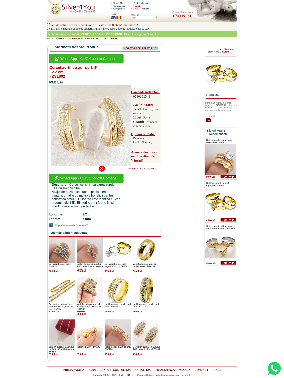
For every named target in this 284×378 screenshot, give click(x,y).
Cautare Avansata (141, 8)
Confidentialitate (140, 3)
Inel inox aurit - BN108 (88, 347)
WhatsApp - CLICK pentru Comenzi (86, 59)
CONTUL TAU (122, 369)
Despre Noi (118, 3)
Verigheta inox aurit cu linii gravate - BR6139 (145, 265)
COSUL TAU (143, 369)
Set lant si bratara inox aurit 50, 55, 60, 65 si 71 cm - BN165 (61, 306)
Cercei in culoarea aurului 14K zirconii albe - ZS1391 (146, 348)
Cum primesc (119, 8)
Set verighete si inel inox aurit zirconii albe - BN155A (220, 227)
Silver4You (63, 38)
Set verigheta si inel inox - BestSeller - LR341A (220, 141)
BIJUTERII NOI (98, 369)
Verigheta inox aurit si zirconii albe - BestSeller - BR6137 (90, 306)
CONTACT (201, 369)
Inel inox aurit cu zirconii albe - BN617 (118, 305)
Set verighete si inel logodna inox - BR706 (116, 265)
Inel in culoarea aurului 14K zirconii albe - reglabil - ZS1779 (90, 266)
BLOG (216, 369)
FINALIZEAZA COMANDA (173, 369)
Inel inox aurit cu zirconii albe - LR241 (146, 305)
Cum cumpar (119, 6)
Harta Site (186, 375)
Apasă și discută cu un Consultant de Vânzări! (144, 156)
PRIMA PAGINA (73, 369)
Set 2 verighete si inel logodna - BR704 (217, 184)
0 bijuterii (224, 52)
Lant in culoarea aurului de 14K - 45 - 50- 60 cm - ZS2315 (61, 349)
